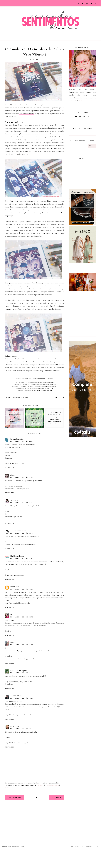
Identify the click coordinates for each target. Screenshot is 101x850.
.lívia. (12, 475)
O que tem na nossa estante (14, 575)
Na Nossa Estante (17, 556)
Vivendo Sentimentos (16, 847)
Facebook (24, 544)
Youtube (48, 785)
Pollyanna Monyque (18, 670)
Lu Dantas (14, 726)
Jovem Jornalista (17, 439)
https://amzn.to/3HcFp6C (44, 390)
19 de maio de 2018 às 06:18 (21, 617)
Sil (11, 615)
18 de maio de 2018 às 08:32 (21, 441)
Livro (25, 398)
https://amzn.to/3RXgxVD (45, 388)
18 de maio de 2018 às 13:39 (21, 533)
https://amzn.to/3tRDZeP (48, 384)
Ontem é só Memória (12, 544)
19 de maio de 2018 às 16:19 (21, 673)
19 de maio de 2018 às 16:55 (21, 729)
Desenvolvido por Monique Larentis (85, 847)
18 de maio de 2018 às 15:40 (21, 589)
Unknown (14, 587)
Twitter (7, 788)
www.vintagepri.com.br (13, 517)
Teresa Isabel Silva (18, 531)
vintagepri (14, 500)
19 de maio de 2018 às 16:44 (21, 698)
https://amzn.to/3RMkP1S (46, 382)
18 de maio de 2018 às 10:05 (21, 477)
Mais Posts (56, 797)
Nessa (12, 642)
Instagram (8, 458)
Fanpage (8, 455)
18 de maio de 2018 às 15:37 (21, 558)
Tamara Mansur (17, 696)
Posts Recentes (14, 797)
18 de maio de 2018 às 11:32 (21, 503)
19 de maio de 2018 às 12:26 (21, 645)
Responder (9, 468)
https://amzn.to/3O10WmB (49, 386)
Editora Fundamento (26, 113)
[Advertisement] (83, 316)
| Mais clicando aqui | (85, 101)
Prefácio (8, 631)
